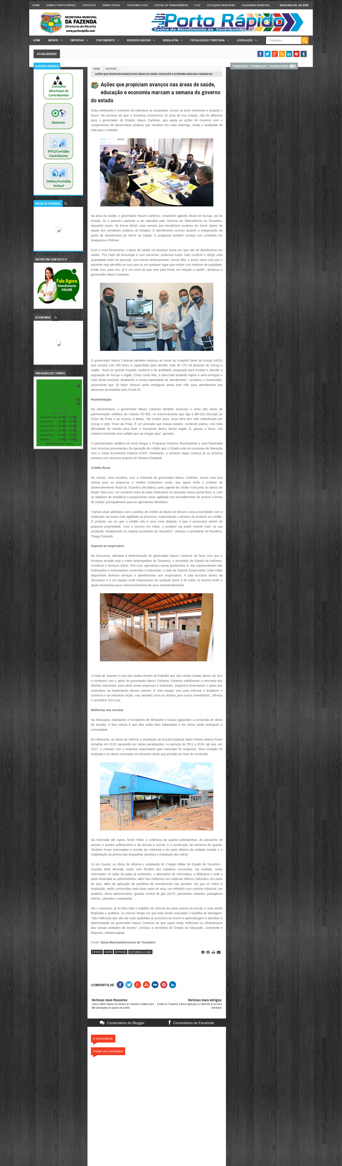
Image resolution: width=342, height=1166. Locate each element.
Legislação (245, 40)
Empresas (77, 40)
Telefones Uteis (137, 5)
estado (97, 952)
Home (36, 5)
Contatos (89, 5)
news (108, 952)
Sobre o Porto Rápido (61, 5)
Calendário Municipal (256, 5)
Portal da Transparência (171, 5)
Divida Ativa (170, 40)
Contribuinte (105, 40)
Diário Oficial (111, 5)
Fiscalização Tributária (207, 40)
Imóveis (53, 40)
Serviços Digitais (139, 40)
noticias (111, 69)
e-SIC (197, 5)
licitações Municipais (221, 5)
